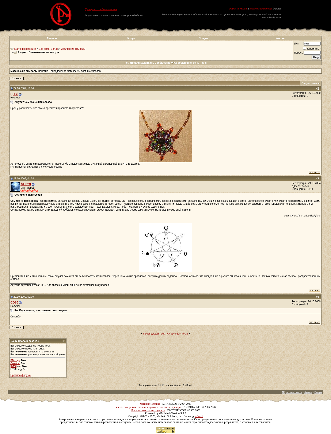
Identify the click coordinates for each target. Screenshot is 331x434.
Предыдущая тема (154, 333)
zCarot (199, 416)
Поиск (203, 62)
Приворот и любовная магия (101, 9)
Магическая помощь (261, 8)
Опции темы (309, 83)
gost (14, 93)
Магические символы (73, 48)
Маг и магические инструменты (148, 410)
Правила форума (20, 375)
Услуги (203, 38)
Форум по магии (238, 8)
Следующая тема (177, 333)
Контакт (280, 38)
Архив (308, 392)
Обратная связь (292, 392)
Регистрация (132, 62)
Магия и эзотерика (25, 48)
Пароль (298, 52)
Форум (131, 38)
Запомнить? (312, 48)
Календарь (147, 62)
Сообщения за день (186, 62)
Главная (52, 38)
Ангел (25, 184)
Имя (296, 43)
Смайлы (15, 363)
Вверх (318, 392)
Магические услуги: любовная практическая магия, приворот (148, 407)
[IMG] (13, 366)
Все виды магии (48, 48)
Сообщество (164, 62)
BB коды (15, 360)
